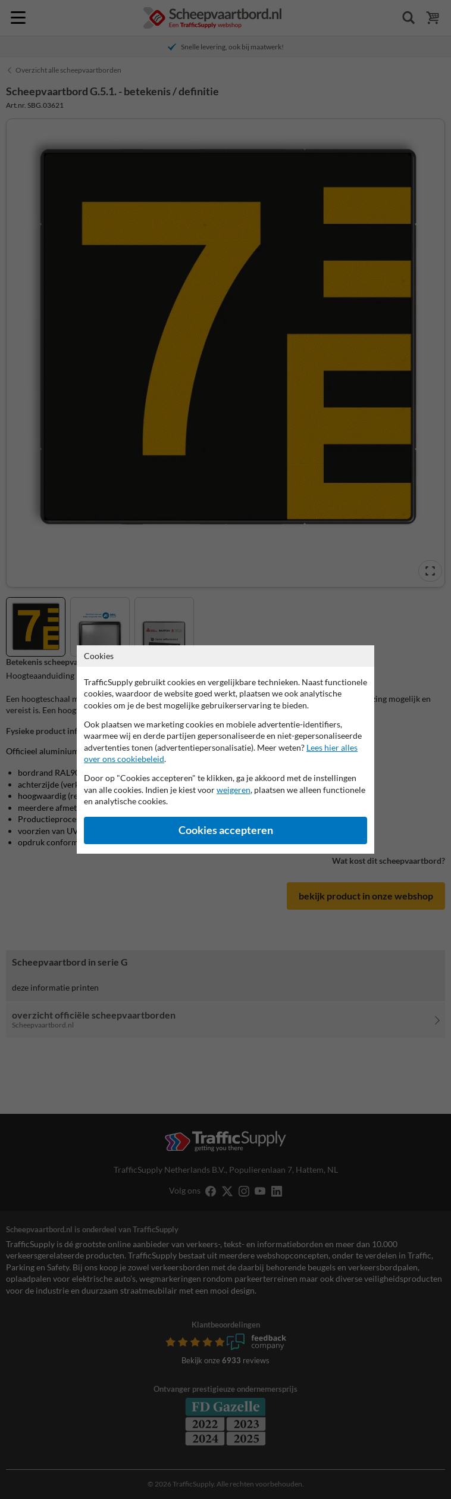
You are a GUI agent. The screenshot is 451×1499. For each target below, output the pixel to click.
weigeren (233, 790)
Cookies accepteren (225, 830)
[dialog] (225, 749)
